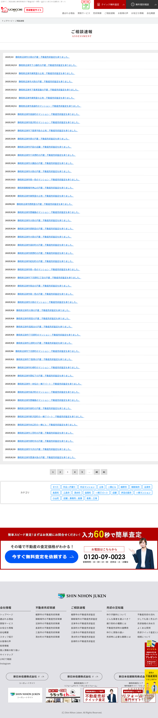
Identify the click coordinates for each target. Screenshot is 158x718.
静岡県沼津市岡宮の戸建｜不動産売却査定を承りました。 (43, 318)
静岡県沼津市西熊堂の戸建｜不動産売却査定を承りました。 (45, 203)
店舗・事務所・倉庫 (72, 498)
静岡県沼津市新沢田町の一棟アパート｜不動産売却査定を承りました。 (51, 416)
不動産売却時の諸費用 (118, 628)
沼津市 (147, 486)
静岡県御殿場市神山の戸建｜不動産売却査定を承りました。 (46, 187)
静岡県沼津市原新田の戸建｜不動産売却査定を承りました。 (46, 228)
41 (104, 472)
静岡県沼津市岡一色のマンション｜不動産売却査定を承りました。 (49, 179)
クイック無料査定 (107, 4)
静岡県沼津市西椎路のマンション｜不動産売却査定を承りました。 (49, 212)
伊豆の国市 (126, 492)
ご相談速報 (109, 13)
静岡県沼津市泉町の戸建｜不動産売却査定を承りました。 (45, 408)
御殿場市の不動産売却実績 (49, 619)
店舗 (114, 492)
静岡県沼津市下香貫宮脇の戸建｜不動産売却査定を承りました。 (49, 89)
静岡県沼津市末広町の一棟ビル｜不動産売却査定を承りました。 (48, 424)
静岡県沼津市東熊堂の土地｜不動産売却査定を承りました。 (47, 73)
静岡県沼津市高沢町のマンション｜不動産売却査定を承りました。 (49, 122)
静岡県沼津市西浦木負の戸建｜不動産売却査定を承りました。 (47, 457)
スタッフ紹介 (6, 637)
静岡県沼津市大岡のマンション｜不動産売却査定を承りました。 (48, 302)
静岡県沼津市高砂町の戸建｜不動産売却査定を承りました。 (46, 244)
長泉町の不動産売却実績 (48, 628)
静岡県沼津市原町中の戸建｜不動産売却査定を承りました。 (46, 440)
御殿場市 (135, 486)
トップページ (6, 614)
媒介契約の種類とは (116, 623)
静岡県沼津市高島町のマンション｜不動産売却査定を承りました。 (50, 105)
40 (97, 472)
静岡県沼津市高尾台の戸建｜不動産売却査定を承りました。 (44, 326)
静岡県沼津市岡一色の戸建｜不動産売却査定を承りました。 (46, 293)
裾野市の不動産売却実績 (48, 614)
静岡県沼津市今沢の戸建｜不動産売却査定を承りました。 (45, 449)
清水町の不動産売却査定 (83, 637)
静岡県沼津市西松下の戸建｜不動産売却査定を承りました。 (46, 375)
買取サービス (84, 13)
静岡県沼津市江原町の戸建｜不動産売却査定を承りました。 (44, 342)
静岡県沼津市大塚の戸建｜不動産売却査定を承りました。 (43, 310)
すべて (56, 486)
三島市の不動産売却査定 (83, 632)
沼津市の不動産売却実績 (48, 623)
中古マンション (87, 486)
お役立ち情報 (137, 13)
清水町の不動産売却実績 (48, 637)
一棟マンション (143, 492)
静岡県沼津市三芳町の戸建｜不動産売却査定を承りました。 (46, 432)
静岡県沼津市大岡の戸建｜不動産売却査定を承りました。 (42, 56)
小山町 (56, 498)
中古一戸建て (69, 486)
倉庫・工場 (92, 498)
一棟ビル (112, 486)
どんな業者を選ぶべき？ (119, 619)
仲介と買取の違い (115, 632)
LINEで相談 (5, 659)
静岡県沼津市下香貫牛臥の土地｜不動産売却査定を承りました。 (48, 130)
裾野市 (124, 486)
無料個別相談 (140, 4)
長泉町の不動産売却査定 (83, 628)
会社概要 (151, 13)
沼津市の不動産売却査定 (83, 623)
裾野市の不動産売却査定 (83, 614)
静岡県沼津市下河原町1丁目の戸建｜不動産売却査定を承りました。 (49, 277)
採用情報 (4, 646)
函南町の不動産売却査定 (83, 641)
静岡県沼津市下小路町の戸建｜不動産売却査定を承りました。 (48, 65)
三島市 (66, 492)
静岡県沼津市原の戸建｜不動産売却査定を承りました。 (44, 138)
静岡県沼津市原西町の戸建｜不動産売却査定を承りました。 (46, 253)
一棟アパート (101, 492)
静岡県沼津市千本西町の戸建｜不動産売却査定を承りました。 (47, 154)
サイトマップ (6, 655)
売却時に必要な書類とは (119, 637)
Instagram (5, 663)
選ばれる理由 (68, 13)
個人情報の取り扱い (10, 650)
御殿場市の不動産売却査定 (84, 619)
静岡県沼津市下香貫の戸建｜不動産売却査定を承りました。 (44, 359)
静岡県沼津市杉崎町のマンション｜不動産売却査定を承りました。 (49, 367)
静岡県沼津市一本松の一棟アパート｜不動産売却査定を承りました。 (50, 383)
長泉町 (56, 492)
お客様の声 (123, 13)
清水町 (77, 492)
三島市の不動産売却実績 (48, 632)
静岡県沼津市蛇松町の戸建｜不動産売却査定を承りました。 (46, 261)
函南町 (88, 492)
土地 (101, 486)
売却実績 (97, 13)
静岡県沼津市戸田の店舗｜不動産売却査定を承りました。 (45, 146)
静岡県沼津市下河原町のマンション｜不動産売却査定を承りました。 (48, 334)
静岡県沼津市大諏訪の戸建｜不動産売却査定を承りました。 (46, 163)
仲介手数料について (116, 614)
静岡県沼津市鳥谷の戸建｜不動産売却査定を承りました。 (45, 285)
